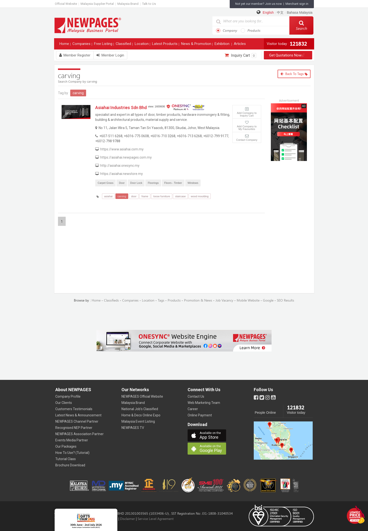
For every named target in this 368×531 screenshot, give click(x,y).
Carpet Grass (105, 182)
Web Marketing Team (204, 403)
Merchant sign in (297, 4)
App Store (213, 435)
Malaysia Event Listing (138, 421)
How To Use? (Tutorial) (72, 453)
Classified (124, 45)
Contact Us (196, 396)
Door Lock (136, 182)
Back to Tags (294, 74)
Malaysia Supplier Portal (97, 4)
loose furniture (161, 196)
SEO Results (285, 300)
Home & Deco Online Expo (140, 415)
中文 (280, 12)
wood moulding (200, 196)
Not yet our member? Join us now (258, 4)
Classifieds (111, 300)
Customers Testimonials (73, 409)
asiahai (108, 196)
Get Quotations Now (288, 55)
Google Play (213, 449)
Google (268, 300)
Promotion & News (198, 300)
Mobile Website (248, 300)
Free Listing (103, 45)
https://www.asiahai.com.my (122, 149)
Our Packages (65, 446)
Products (250, 30)
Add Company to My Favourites (247, 127)
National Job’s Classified (139, 409)
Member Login (110, 55)
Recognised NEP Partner (73, 428)
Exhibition (222, 45)
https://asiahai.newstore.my (121, 174)
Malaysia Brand (128, 4)
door (133, 196)
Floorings (153, 182)
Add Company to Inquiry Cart (247, 114)
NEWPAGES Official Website (142, 396)
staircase (180, 196)
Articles (240, 45)
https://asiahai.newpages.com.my (126, 157)
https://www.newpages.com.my (87, 25)
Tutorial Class (65, 459)
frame (144, 196)
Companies (81, 45)
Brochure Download (70, 465)
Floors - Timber (173, 182)
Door (122, 182)
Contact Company (246, 139)
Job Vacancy (224, 300)
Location (142, 45)
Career (193, 409)
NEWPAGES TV (132, 428)
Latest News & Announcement (78, 415)
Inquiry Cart (240, 55)
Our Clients (63, 403)
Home (64, 45)
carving (122, 196)
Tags (161, 300)
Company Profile (68, 396)
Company (226, 30)
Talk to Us (149, 4)
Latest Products (165, 45)
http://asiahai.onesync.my (120, 165)
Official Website (66, 4)
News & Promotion (196, 45)
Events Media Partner (71, 440)
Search (301, 25)
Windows (193, 182)
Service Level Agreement (156, 519)
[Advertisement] (292, 192)
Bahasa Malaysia (299, 12)
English (268, 12)
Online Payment (200, 415)
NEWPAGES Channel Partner (76, 421)
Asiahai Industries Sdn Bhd (121, 107)
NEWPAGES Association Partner (79, 434)
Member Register (74, 55)
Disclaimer (127, 519)
